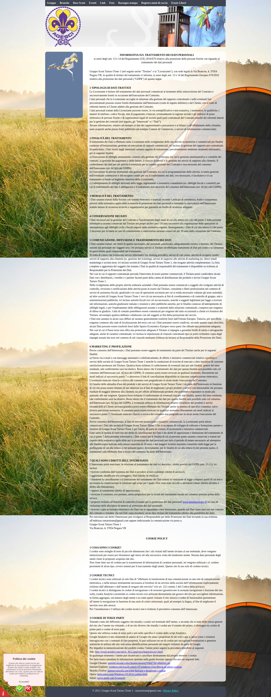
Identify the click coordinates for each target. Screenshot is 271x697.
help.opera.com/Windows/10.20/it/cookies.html (122, 674)
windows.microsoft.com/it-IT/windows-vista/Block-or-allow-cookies (145, 666)
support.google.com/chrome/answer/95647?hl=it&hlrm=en (139, 663)
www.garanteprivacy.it (194, 502)
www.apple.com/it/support (111, 678)
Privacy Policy (171, 690)
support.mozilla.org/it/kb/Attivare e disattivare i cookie (137, 670)
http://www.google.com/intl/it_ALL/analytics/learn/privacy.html (129, 651)
